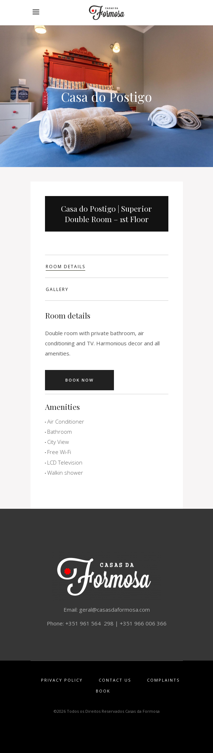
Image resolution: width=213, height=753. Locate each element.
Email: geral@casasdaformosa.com (107, 609)
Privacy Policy (62, 680)
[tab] (106, 266)
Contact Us (115, 680)
